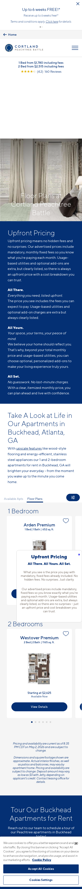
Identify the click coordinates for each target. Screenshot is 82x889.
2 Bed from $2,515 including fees (41, 67)
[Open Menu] (75, 48)
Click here (52, 21)
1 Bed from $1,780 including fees (41, 63)
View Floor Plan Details (39, 489)
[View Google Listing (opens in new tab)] (41, 72)
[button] (21, 538)
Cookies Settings (40, 880)
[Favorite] (66, 449)
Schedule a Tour (40, 778)
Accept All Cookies (41, 869)
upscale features (29, 388)
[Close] (76, 843)
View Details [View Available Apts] (39, 523)
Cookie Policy (41, 860)
